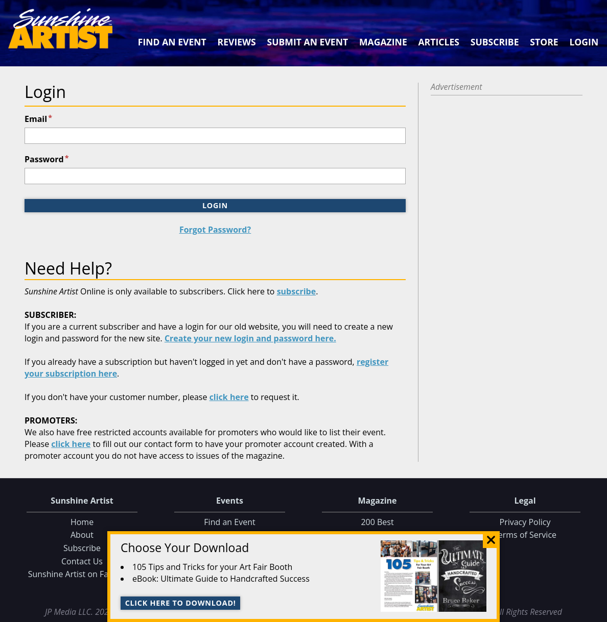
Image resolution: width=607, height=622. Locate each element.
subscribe (296, 291)
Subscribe (495, 42)
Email (38, 119)
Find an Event (172, 42)
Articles (438, 42)
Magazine (383, 42)
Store (544, 42)
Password (47, 159)
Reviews (237, 42)
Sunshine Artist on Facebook (82, 574)
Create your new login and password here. (250, 338)
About (82, 535)
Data (595, 612)
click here (229, 397)
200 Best (377, 522)
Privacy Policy (525, 522)
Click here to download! (180, 603)
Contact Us (82, 561)
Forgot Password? (215, 229)
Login (583, 42)
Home (82, 522)
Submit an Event (307, 42)
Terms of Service (525, 535)
